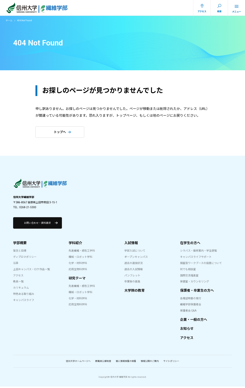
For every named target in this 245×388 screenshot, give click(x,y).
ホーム (9, 22)
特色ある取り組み (23, 295)
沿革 (15, 264)
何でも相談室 (188, 270)
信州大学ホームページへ (78, 362)
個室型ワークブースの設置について (201, 264)
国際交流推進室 (189, 276)
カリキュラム (21, 289)
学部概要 (20, 244)
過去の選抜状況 (133, 264)
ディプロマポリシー (25, 258)
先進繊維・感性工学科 (82, 252)
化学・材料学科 (78, 264)
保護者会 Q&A (188, 312)
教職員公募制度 (103, 362)
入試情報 (131, 244)
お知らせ (187, 330)
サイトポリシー (171, 362)
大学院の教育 (134, 292)
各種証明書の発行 (190, 299)
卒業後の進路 (132, 283)
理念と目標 (19, 252)
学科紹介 (75, 244)
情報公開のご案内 (150, 362)
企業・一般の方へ (193, 321)
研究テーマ (77, 280)
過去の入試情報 (133, 270)
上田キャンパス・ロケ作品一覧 (31, 270)
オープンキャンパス (136, 258)
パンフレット (132, 276)
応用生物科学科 (78, 270)
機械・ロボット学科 (80, 258)
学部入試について (134, 252)
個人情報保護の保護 (126, 362)
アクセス (18, 276)
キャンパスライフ (23, 301)
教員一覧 (18, 283)
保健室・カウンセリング (194, 283)
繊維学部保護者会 (190, 306)
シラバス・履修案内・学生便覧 (198, 252)
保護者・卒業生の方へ (197, 292)
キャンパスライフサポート (196, 258)
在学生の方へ (190, 244)
